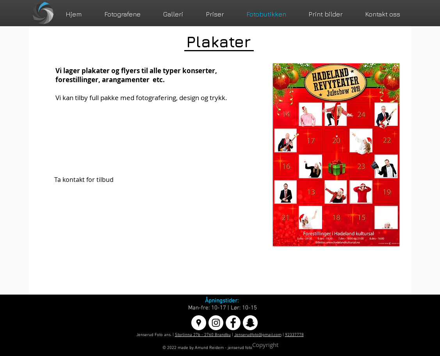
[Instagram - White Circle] (215, 322)
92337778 (294, 335)
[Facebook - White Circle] (233, 322)
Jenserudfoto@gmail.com (257, 335)
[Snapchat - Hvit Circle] (250, 322)
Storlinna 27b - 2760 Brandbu (203, 335)
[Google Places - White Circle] (198, 322)
